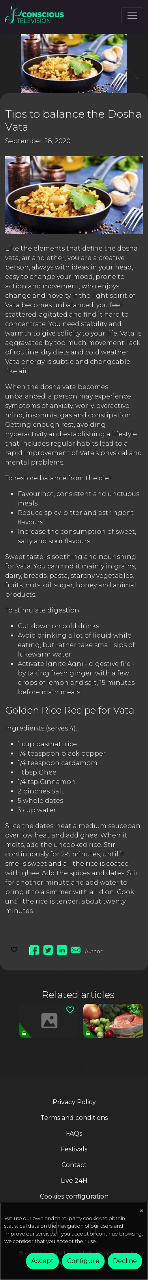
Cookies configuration (74, 1196)
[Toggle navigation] (132, 15)
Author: (94, 951)
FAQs (74, 1133)
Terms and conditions (74, 1117)
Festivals (74, 1149)
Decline (125, 1261)
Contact (74, 1165)
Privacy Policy (74, 1102)
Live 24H (74, 1180)
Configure (83, 1261)
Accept (42, 1261)
